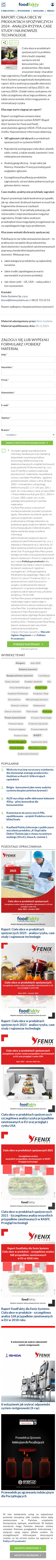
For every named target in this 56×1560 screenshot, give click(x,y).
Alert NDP (35, 663)
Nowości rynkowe (19, 705)
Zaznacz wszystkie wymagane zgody (26, 443)
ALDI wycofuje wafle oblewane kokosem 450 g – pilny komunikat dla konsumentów (30, 801)
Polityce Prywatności (14, 1541)
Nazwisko (7, 367)
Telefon (6, 417)
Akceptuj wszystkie (26, 1548)
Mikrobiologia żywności (37, 699)
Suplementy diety (39, 742)
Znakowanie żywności (28, 753)
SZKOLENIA (38, 11)
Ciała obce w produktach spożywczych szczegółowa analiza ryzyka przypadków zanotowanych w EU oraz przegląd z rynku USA (27, 1120)
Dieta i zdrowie (12, 681)
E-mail (5, 405)
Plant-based (31, 711)
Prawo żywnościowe (15, 717)
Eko (49, 681)
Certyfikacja (44, 675)
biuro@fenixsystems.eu (15, 300)
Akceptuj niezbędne (26, 1555)
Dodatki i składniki (33, 681)
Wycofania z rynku (37, 748)
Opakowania (39, 705)
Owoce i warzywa (13, 711)
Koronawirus (14, 699)
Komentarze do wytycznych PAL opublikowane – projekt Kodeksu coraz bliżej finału (29, 816)
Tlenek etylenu (16, 748)
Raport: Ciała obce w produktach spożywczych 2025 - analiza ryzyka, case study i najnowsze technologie (28, 932)
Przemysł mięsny (16, 724)
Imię (4, 354)
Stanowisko (8, 392)
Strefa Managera (17, 741)
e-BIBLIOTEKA (8, 11)
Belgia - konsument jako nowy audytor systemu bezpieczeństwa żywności (28, 789)
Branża (5, 429)
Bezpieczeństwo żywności (20, 675)
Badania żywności (28, 669)
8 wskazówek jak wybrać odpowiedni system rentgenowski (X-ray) (25, 1406)
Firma (5, 379)
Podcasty (47, 711)
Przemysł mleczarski (38, 723)
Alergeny (20, 663)
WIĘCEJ (50, 11)
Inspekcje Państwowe (18, 693)
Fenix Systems (44, 321)
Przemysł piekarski (39, 729)
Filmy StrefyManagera (20, 687)
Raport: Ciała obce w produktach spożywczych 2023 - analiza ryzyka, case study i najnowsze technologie (28, 1024)
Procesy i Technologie (41, 717)
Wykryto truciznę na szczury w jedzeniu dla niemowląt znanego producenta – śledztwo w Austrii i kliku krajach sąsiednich (29, 774)
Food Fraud (41, 687)
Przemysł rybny (21, 735)
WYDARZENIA (23, 11)
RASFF (37, 735)
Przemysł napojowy (17, 729)
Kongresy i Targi (40, 693)
